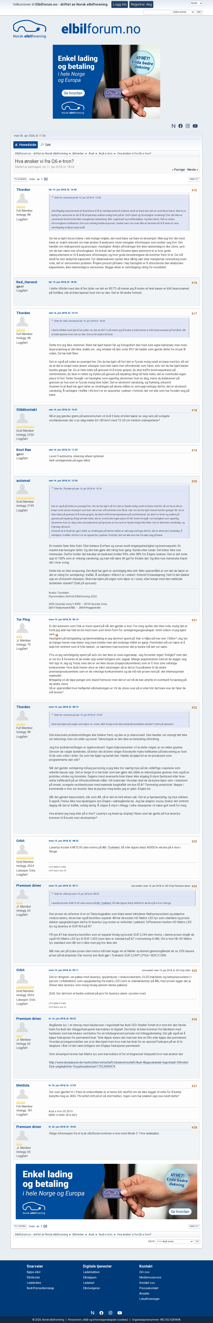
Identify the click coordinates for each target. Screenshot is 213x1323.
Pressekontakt (148, 1288)
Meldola (22, 1085)
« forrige (178, 169)
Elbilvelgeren (91, 1288)
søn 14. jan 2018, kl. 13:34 (63, 480)
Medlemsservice (150, 1277)
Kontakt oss (147, 1283)
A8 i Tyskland (110, 847)
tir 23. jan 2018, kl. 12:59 (62, 1085)
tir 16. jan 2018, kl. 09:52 (62, 1018)
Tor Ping (23, 619)
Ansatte (144, 1293)
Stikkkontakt (26, 409)
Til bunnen (20, 179)
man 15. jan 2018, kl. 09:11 (63, 885)
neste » (192, 169)
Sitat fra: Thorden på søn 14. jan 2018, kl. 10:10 (77, 488)
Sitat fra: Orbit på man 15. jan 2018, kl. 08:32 (76, 894)
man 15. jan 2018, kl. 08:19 (63, 707)
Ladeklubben (91, 1272)
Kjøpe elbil (33, 1272)
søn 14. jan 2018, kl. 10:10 (63, 313)
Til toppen (20, 1226)
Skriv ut (194, 179)
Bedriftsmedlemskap (40, 1288)
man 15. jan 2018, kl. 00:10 (63, 619)
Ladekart (88, 1283)
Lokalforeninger (149, 1299)
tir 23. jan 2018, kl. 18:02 (62, 1126)
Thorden (23, 189)
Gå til (151, 1241)
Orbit (20, 841)
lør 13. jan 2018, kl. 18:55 (62, 282)
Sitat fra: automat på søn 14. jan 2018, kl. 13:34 (78, 715)
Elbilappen (89, 1277)
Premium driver (28, 885)
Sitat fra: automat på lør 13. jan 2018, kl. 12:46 (77, 197)
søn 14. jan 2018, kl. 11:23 (63, 449)
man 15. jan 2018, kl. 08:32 (63, 840)
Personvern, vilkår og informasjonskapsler (92, 1319)
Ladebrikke (34, 1283)
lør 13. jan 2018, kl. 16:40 (62, 189)
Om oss (144, 1272)
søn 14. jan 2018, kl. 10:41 (63, 409)
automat (23, 480)
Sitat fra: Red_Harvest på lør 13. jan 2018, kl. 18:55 (79, 321)
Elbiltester (33, 1277)
